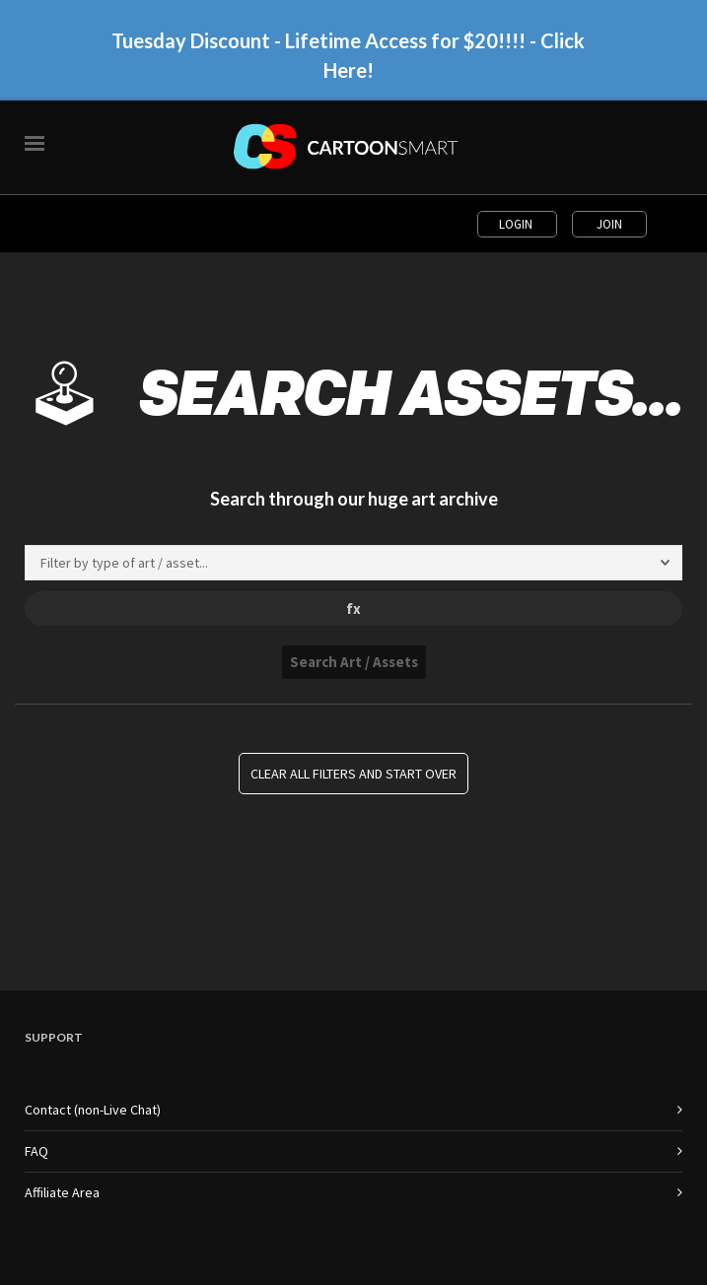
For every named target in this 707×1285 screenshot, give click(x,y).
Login (517, 224)
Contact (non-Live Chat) (93, 1109)
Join (609, 224)
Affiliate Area (62, 1192)
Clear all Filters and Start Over (353, 773)
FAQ (36, 1151)
